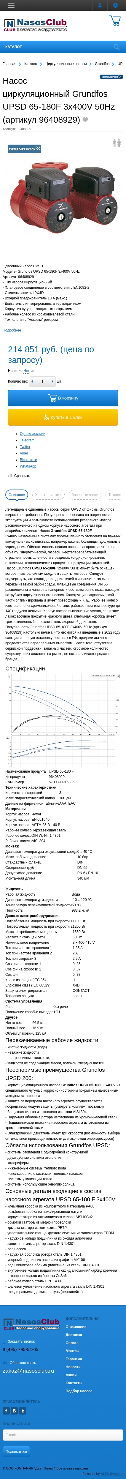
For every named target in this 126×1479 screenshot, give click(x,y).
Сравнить (19, 476)
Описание (17, 495)
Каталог (13, 47)
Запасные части (85, 495)
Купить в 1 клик (63, 417)
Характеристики (48, 495)
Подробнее (12, 330)
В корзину (63, 398)
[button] (11, 5)
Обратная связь (19, 1363)
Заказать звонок (19, 1341)
